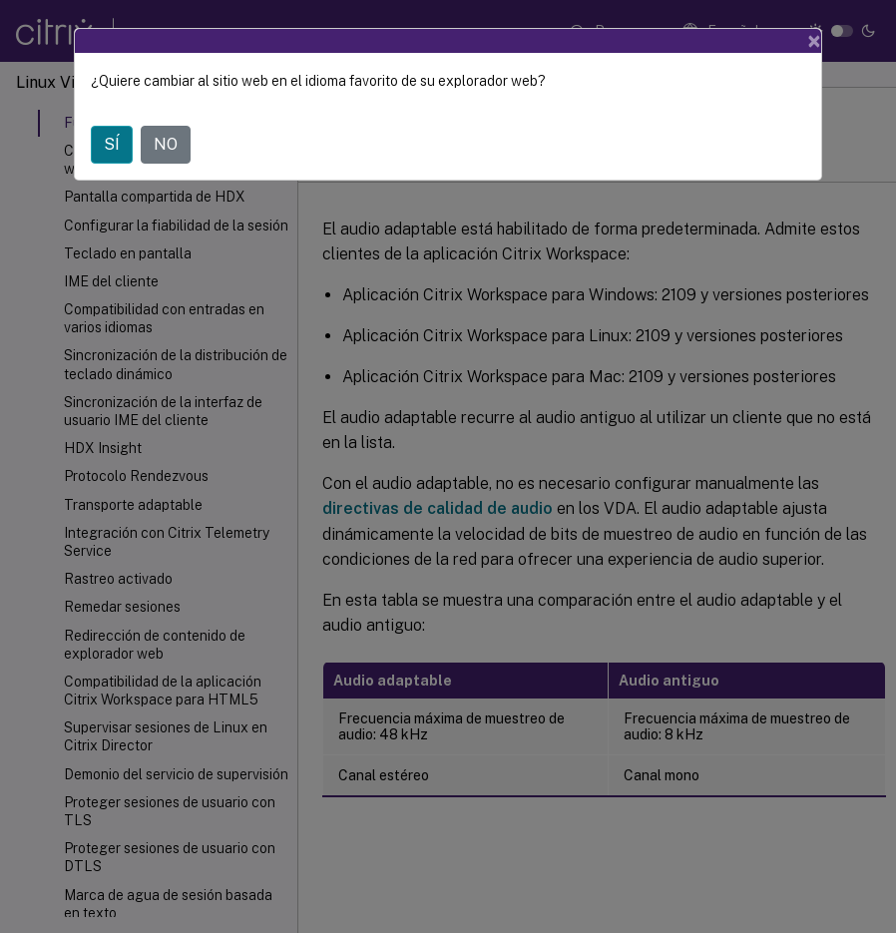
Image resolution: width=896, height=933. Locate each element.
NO (166, 144)
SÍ (112, 144)
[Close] (814, 41)
